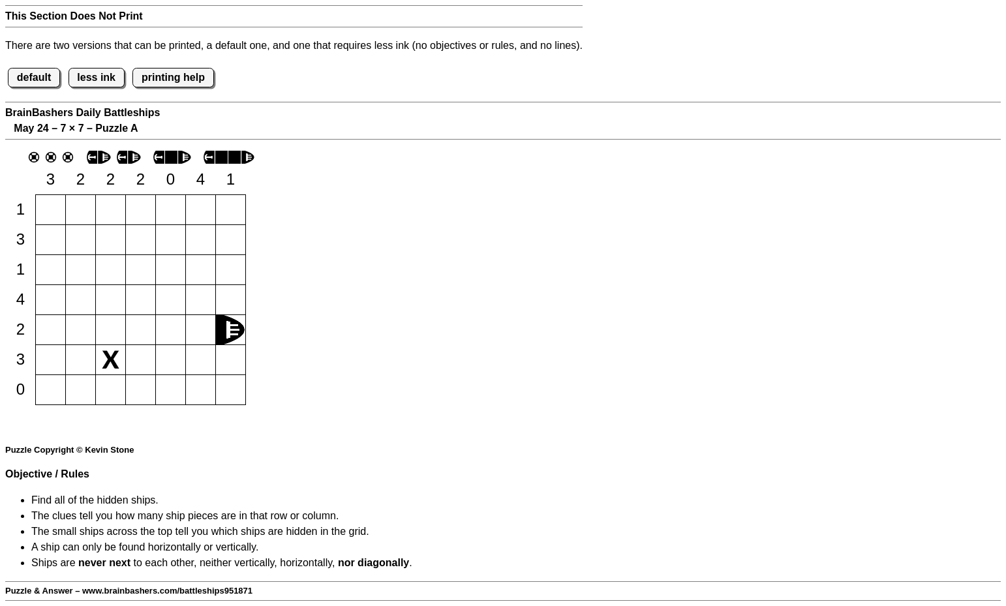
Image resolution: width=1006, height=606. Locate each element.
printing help (173, 77)
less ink (96, 77)
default (34, 77)
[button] (50, 209)
